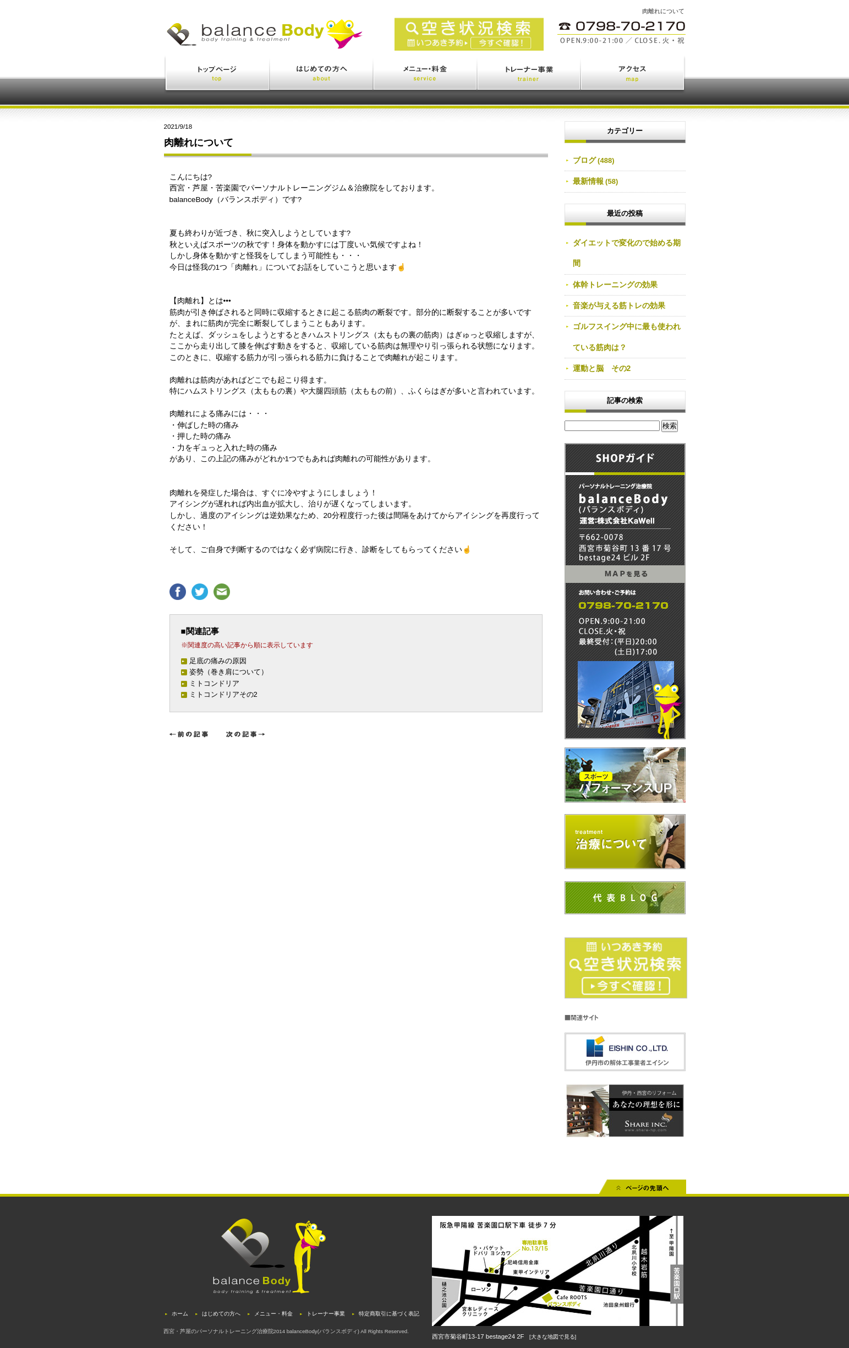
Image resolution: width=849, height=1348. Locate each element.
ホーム (180, 1314)
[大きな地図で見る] (552, 1337)
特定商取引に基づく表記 (389, 1314)
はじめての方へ (322, 75)
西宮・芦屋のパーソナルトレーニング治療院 (218, 1331)
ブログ (584, 160)
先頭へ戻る (642, 1191)
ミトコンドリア (214, 683)
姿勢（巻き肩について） (228, 672)
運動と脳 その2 (602, 368)
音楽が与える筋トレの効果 (619, 305)
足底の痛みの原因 (218, 661)
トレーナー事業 (529, 75)
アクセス (633, 75)
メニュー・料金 (426, 75)
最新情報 (588, 181)
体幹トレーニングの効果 (615, 284)
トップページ (217, 75)
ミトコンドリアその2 (223, 694)
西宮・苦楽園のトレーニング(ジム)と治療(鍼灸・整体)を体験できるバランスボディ (314, 42)
